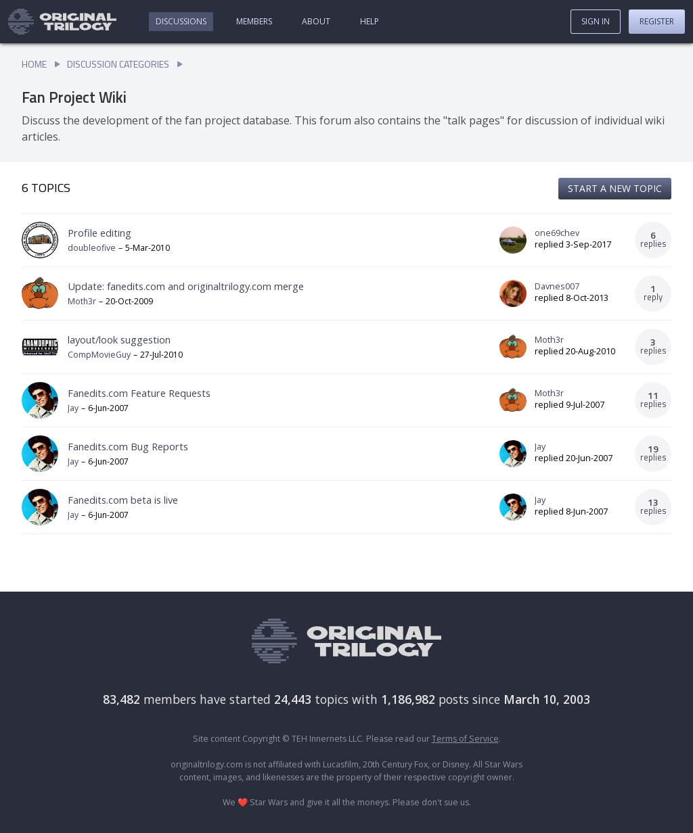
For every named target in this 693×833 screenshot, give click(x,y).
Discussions (181, 21)
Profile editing (99, 232)
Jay (73, 408)
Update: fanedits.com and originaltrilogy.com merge (186, 286)
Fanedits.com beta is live (123, 499)
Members (254, 21)
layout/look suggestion (119, 339)
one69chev (557, 233)
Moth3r (82, 301)
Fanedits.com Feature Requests (139, 393)
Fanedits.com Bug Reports (128, 446)
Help (369, 21)
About (316, 21)
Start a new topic (615, 188)
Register (657, 21)
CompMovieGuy (99, 354)
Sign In (595, 21)
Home (34, 64)
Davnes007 (557, 286)
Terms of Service (465, 738)
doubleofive (92, 248)
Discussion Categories (118, 64)
